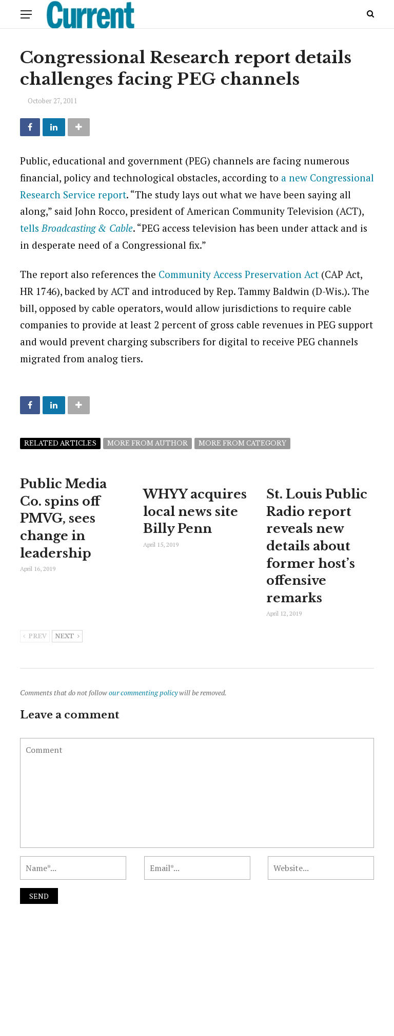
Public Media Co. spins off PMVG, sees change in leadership (63, 518)
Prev (35, 636)
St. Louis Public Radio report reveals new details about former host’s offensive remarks (316, 546)
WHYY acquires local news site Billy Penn (195, 511)
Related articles (60, 443)
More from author (147, 443)
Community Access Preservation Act (239, 274)
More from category (242, 443)
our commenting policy (143, 692)
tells (76, 227)
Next (67, 636)
